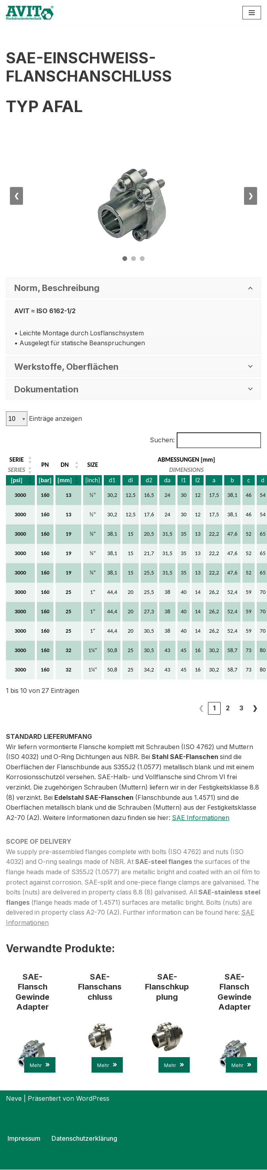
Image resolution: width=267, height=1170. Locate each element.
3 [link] (241, 708)
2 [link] (228, 708)
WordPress (92, 1099)
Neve (14, 1099)
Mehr (40, 1065)
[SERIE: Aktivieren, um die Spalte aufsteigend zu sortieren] (21, 460)
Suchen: (161, 440)
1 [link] (214, 708)
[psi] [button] (16, 480)
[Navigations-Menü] (251, 12)
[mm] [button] (64, 480)
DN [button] (65, 464)
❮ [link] (201, 708)
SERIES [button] (16, 470)
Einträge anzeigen (55, 418)
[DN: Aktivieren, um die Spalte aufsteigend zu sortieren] (68, 465)
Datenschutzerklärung (84, 1139)
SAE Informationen (204, 818)
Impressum (24, 1139)
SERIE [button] (17, 459)
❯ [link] (254, 708)
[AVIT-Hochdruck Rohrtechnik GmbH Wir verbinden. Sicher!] (29, 13)
